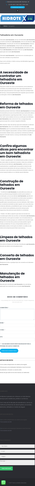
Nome (2, 323)
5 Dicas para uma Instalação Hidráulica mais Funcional (15, 367)
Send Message (6, 468)
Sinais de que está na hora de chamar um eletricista (14, 372)
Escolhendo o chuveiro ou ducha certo (11, 370)
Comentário (4, 307)
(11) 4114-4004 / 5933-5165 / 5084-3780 (18, 4)
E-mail (2, 330)
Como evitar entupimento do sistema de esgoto (13, 364)
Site (1, 337)
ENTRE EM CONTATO (17, 7)
